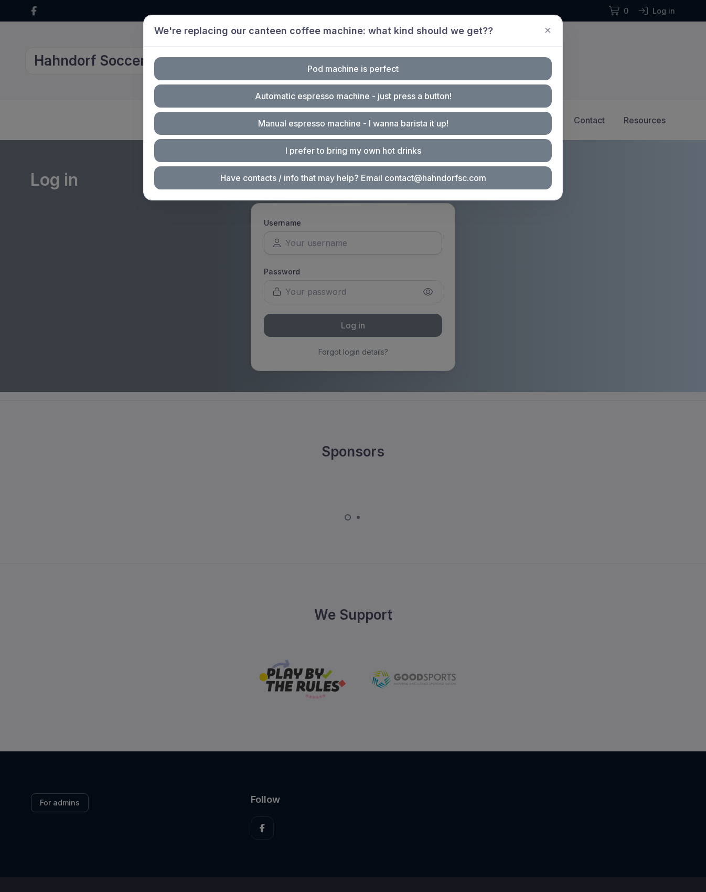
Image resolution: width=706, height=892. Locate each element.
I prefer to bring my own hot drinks (353, 149)
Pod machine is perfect (353, 70)
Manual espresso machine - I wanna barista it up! (353, 123)
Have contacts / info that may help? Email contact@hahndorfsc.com (353, 175)
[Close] (541, 32)
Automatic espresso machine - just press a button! (353, 96)
